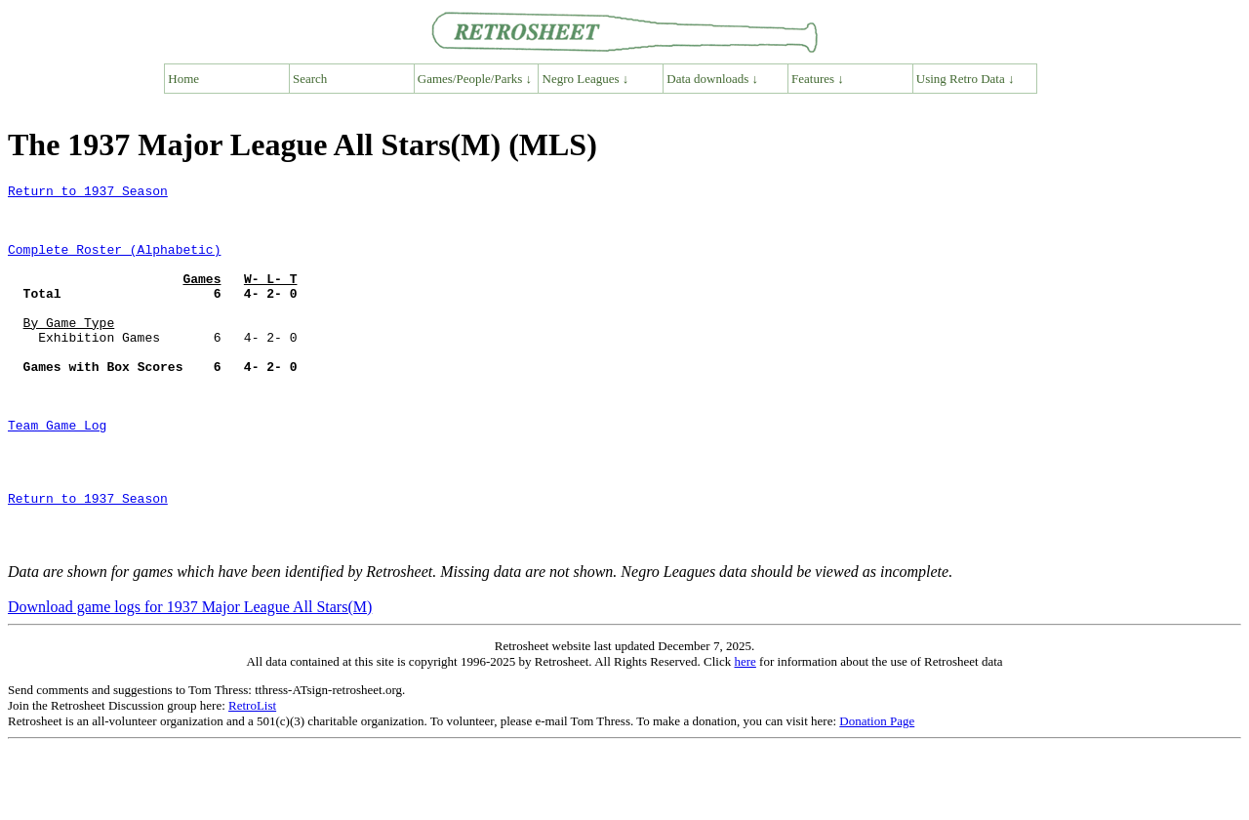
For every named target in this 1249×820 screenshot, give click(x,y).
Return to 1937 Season (88, 193)
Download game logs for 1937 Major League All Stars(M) (190, 680)
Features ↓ (817, 78)
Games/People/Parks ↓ (475, 78)
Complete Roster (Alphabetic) (114, 263)
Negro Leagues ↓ (586, 78)
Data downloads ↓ (712, 78)
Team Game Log (57, 474)
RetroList (252, 778)
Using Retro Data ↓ (965, 78)
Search (310, 78)
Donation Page (876, 794)
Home (183, 78)
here (744, 734)
